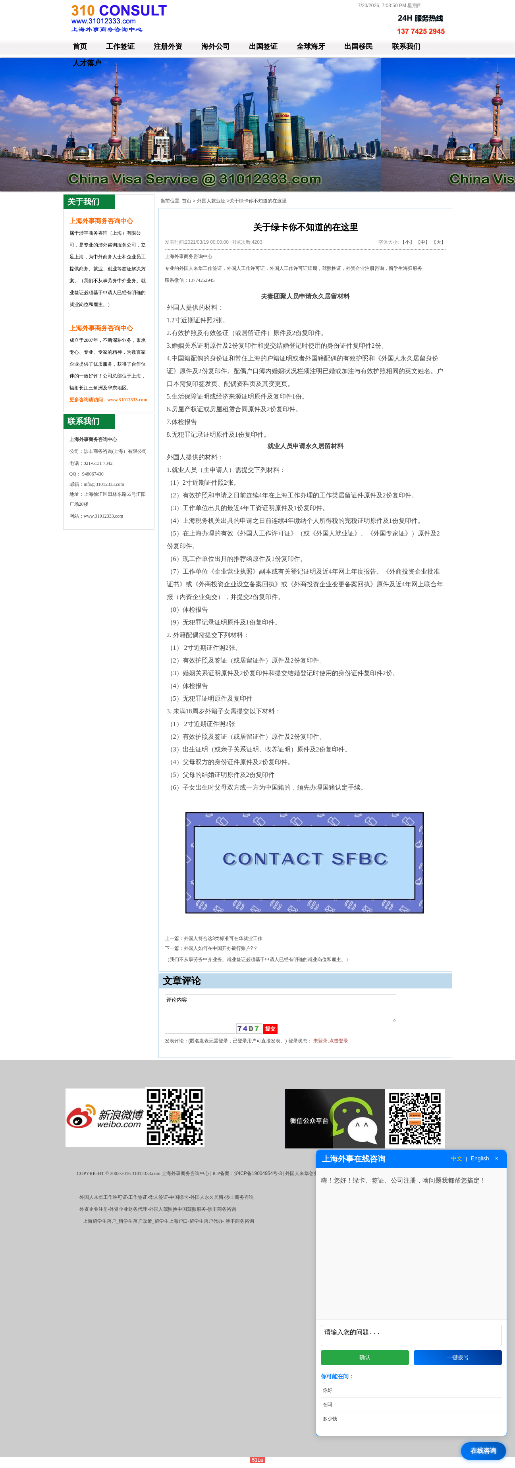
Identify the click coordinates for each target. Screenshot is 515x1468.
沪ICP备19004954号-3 (258, 1178)
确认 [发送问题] (364, 1357)
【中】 (423, 242)
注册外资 (168, 46)
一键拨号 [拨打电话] (458, 1357)
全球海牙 (311, 46)
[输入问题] (411, 1334)
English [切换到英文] (480, 1158)
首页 (80, 46)
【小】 (407, 242)
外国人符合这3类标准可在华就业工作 (223, 938)
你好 (327, 1390)
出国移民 (358, 46)
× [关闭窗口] (496, 1158)
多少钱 (330, 1419)
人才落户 (87, 63)
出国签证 (263, 46)
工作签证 (120, 46)
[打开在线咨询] (485, 1451)
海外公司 (215, 46)
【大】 (439, 242)
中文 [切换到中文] (456, 1158)
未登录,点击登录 (330, 1045)
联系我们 (406, 46)
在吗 (327, 1404)
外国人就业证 (211, 201)
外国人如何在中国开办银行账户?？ (221, 948)
